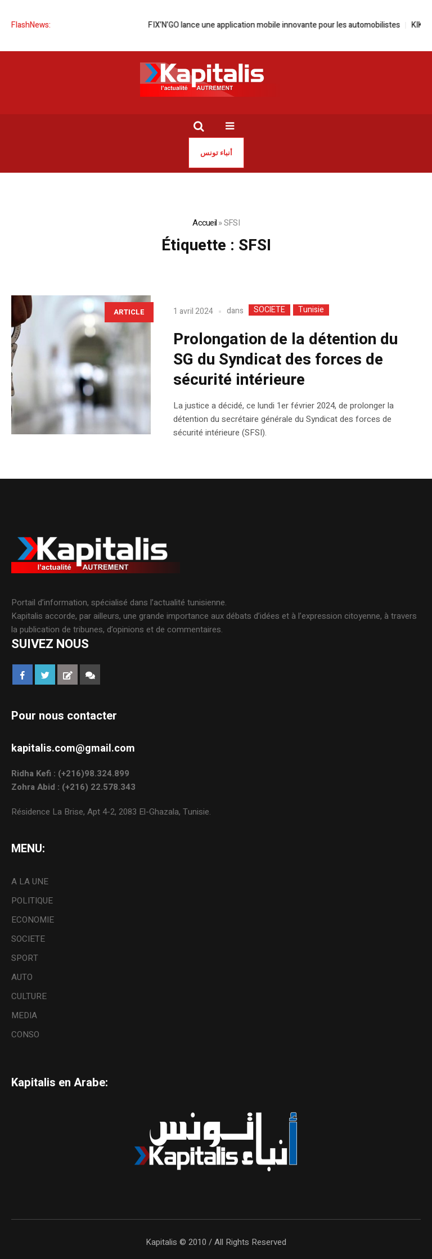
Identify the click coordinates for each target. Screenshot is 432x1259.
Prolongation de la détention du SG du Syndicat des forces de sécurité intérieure (285, 360)
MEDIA (24, 1015)
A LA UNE (29, 881)
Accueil (204, 223)
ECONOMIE (32, 920)
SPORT (24, 958)
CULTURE (29, 996)
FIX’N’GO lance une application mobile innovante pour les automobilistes (284, 25)
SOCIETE (269, 310)
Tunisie (311, 310)
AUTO (22, 977)
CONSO (25, 1034)
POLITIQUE (32, 900)
